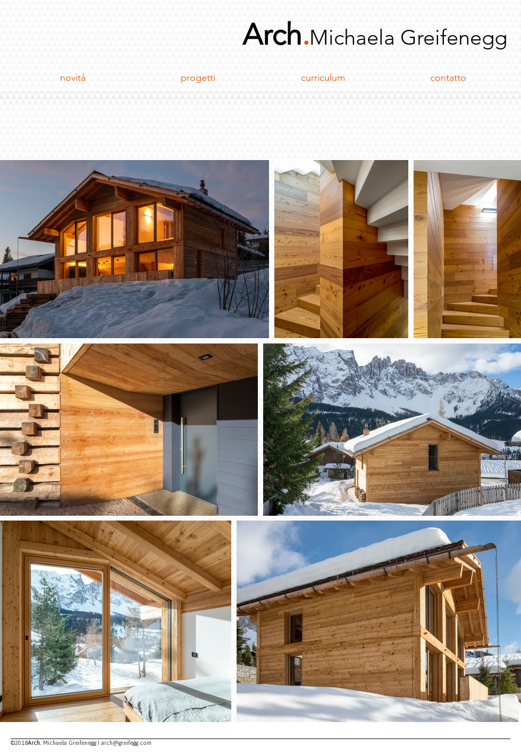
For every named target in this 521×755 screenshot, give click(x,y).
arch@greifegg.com (126, 743)
